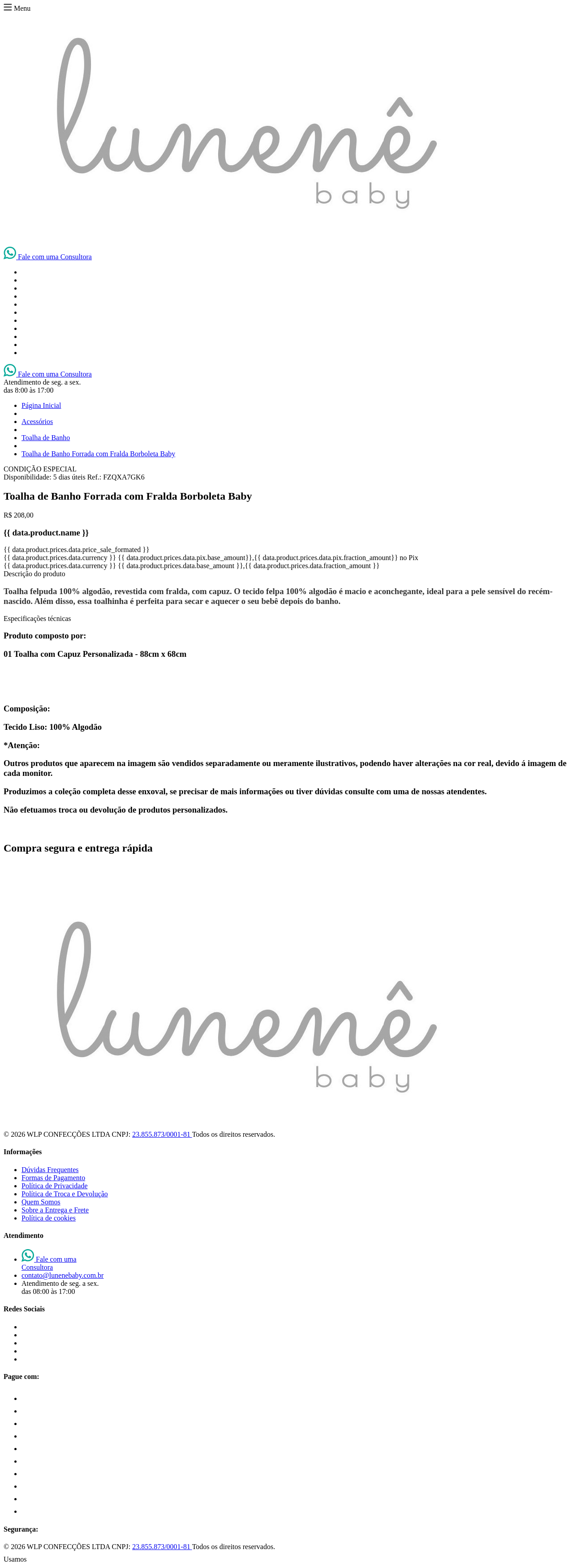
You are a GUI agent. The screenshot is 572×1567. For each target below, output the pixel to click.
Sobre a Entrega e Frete (55, 1210)
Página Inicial (41, 405)
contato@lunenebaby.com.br (62, 1275)
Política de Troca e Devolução (65, 1194)
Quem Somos (41, 1202)
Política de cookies (49, 1218)
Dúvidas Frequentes (50, 1169)
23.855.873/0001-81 (162, 1134)
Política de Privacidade (55, 1186)
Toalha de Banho (46, 437)
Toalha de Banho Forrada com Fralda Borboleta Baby (98, 454)
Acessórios (37, 421)
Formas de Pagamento (53, 1178)
